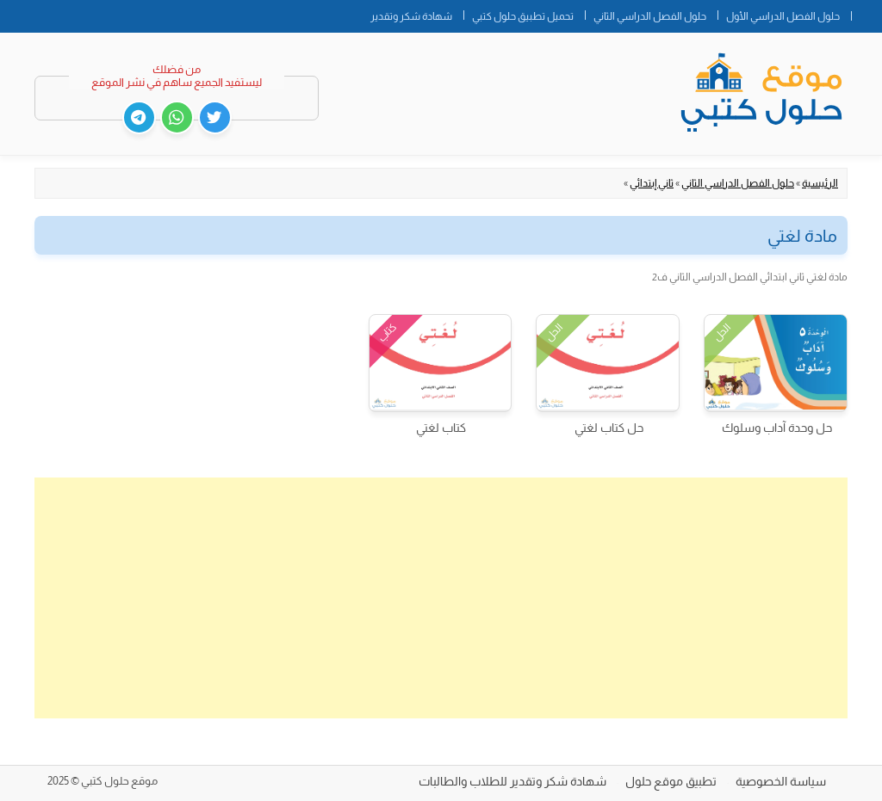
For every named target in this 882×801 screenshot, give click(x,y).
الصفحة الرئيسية (866, 13)
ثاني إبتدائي (652, 183)
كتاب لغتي (441, 427)
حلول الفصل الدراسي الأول (783, 16)
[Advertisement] (441, 598)
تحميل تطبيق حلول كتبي (523, 16)
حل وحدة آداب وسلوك (777, 427)
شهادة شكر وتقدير (411, 16)
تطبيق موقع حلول (671, 781)
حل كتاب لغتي (609, 427)
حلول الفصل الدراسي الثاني (649, 16)
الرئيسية (820, 183)
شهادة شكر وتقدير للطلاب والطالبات (512, 781)
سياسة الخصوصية (781, 781)
